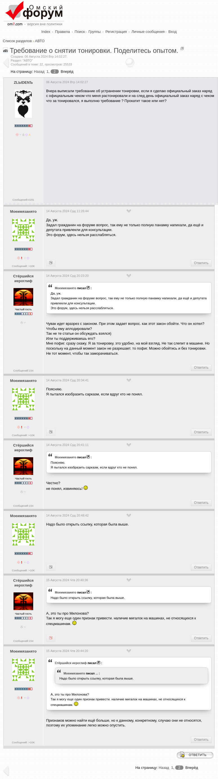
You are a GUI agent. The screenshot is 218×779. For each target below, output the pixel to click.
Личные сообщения (148, 32)
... (96, 673)
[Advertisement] (131, 151)
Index (45, 32)
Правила (62, 32)
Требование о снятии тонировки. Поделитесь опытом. (94, 50)
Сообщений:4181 (23, 199)
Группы (95, 32)
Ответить (201, 263)
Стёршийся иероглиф (23, 278)
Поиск (80, 32)
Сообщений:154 (23, 370)
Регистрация (116, 32)
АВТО (39, 41)
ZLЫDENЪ (23, 82)
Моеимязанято (23, 211)
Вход (172, 32)
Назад (39, 71)
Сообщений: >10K (23, 266)
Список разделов (17, 41)
